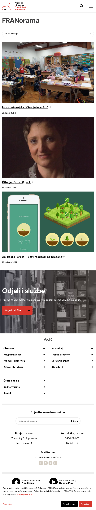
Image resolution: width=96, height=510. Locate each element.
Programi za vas (12, 354)
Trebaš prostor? (60, 354)
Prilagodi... (7, 504)
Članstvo (8, 348)
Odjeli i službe (13, 310)
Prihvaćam (85, 504)
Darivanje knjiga (60, 360)
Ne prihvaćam (69, 504)
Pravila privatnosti (25, 494)
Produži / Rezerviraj (14, 360)
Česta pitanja (11, 380)
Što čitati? (57, 367)
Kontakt (8, 393)
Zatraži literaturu (13, 367)
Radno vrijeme (11, 386)
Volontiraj (57, 348)
